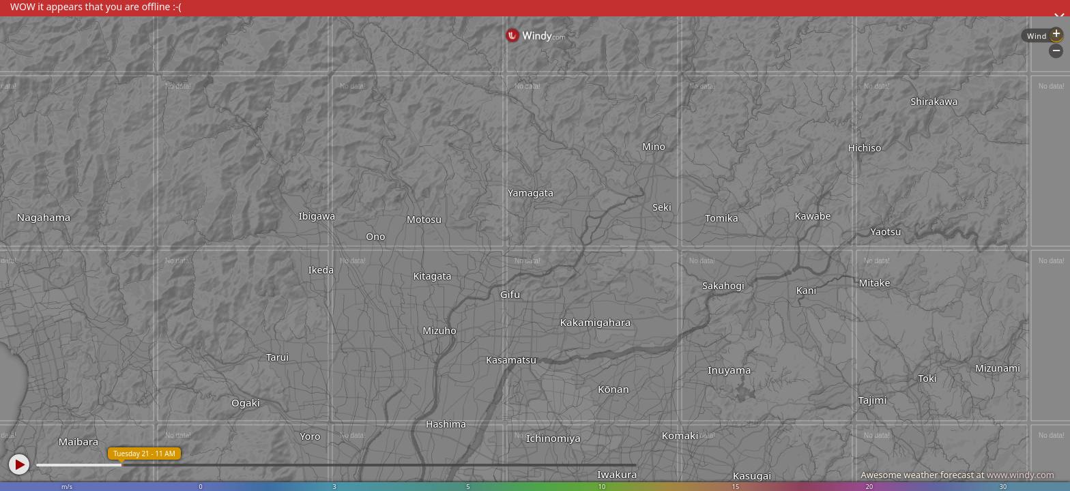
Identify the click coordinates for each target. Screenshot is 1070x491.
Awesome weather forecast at (957, 474)
